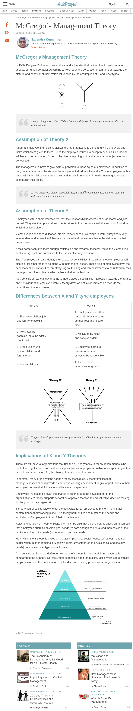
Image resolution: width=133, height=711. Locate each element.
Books (25, 11)
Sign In (112, 4)
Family (81, 11)
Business (36, 11)
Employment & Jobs (102, 652)
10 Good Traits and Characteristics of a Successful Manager (42, 699)
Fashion (92, 11)
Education (50, 11)
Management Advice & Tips (45, 652)
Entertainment (67, 11)
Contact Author (38, 47)
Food (103, 11)
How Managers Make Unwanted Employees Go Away (106, 678)
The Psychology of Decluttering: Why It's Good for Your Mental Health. (46, 659)
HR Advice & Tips (100, 670)
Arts (4, 11)
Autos (14, 11)
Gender (124, 11)
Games (113, 11)
